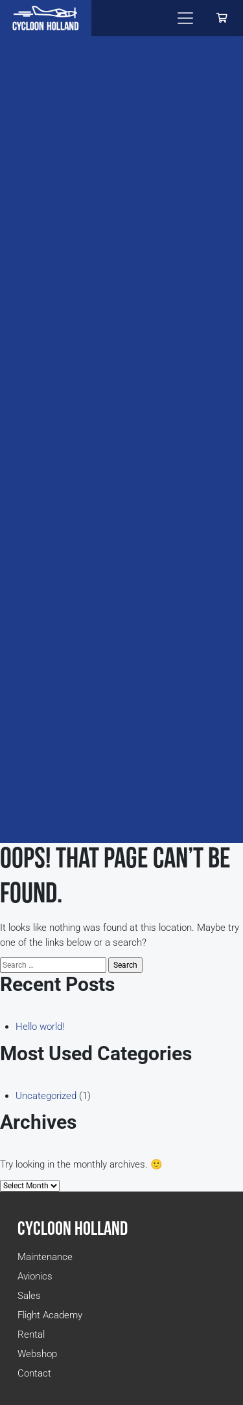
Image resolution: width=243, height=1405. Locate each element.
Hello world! (40, 1026)
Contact (34, 1373)
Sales (29, 1296)
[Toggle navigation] (185, 18)
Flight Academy (49, 1315)
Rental (31, 1334)
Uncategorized (46, 1096)
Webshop (37, 1354)
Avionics (34, 1276)
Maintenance (45, 1257)
